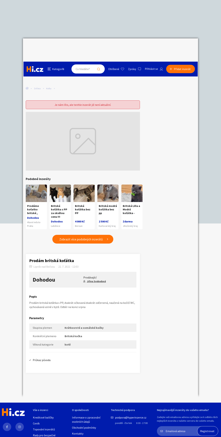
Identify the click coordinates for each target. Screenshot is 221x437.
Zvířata (37, 73)
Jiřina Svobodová (96, 273)
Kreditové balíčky (43, 417)
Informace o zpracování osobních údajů (86, 419)
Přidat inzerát (182, 46)
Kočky (48, 73)
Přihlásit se (151, 46)
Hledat (98, 46)
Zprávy (131, 46)
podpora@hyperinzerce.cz (130, 417)
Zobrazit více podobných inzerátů (81, 232)
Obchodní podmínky (84, 427)
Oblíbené (113, 46)
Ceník (36, 423)
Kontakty (77, 433)
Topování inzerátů (44, 429)
